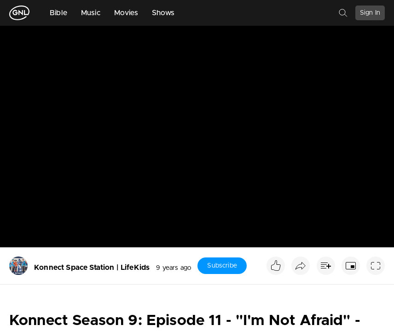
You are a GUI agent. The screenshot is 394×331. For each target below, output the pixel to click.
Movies (126, 13)
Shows (163, 13)
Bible (58, 13)
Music (90, 13)
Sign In (370, 13)
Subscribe (222, 266)
